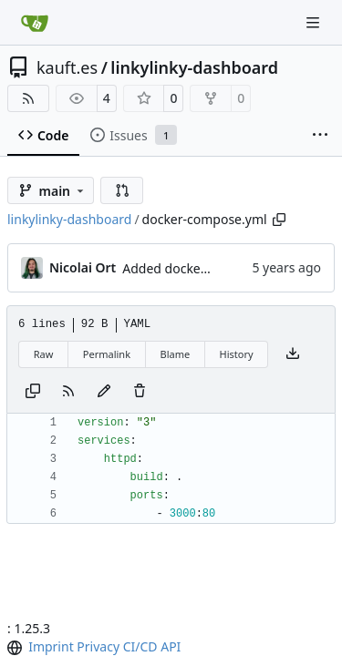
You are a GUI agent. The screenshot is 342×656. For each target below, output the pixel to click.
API (171, 646)
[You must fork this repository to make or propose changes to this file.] (104, 391)
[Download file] (292, 354)
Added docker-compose (193, 268)
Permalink (106, 354)
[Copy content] (32, 391)
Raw (44, 354)
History (237, 354)
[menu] (16, 648)
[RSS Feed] (28, 98)
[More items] (320, 136)
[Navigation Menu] (314, 22)
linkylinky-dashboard (194, 67)
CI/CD (140, 646)
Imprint (51, 646)
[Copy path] (279, 219)
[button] (122, 190)
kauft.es (67, 67)
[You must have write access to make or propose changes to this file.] (139, 391)
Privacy (98, 646)
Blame (175, 354)
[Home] (34, 22)
